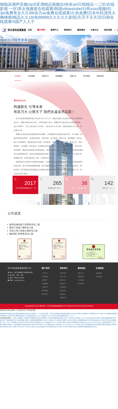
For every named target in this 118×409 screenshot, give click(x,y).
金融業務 (63, 287)
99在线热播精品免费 (56, 318)
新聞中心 (54, 30)
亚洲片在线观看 (72, 322)
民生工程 (63, 276)
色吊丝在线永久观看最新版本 (78, 320)
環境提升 (63, 283)
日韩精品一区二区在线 (82, 318)
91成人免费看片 (18, 318)
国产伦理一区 (41, 324)
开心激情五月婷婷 (60, 320)
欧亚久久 (35, 327)
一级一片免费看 (11, 322)
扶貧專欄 (81, 283)
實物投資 (63, 297)
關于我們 (41, 30)
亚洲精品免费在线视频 (103, 324)
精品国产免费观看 (31, 318)
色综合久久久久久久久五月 (88, 322)
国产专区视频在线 (88, 324)
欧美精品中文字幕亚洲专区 (48, 327)
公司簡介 (17, 78)
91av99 (20, 322)
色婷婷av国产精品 (29, 324)
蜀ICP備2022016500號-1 (86, 306)
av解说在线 (50, 324)
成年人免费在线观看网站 (34, 320)
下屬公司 (72, 76)
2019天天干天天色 (24, 327)
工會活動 (81, 280)
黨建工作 (81, 273)
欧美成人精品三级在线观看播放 (102, 318)
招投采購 (106, 30)
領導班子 (45, 76)
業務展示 (67, 30)
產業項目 (63, 280)
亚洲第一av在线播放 (14, 324)
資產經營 (63, 290)
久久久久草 (66, 324)
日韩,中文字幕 (63, 327)
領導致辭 (31, 76)
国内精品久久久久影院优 (42, 322)
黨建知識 (81, 276)
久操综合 (59, 324)
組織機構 (59, 76)
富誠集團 (99, 273)
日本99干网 (105, 320)
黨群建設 (80, 30)
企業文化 (93, 30)
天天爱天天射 (28, 322)
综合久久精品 (48, 320)
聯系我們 (100, 76)
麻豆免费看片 (43, 318)
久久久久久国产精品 (59, 322)
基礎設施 (63, 273)
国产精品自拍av (94, 320)
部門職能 (86, 76)
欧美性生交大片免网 (10, 327)
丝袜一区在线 (69, 318)
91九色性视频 (20, 320)
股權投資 (63, 294)
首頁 (30, 30)
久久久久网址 (76, 324)
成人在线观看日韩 (105, 322)
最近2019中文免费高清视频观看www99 (82, 327)
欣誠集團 (99, 276)
